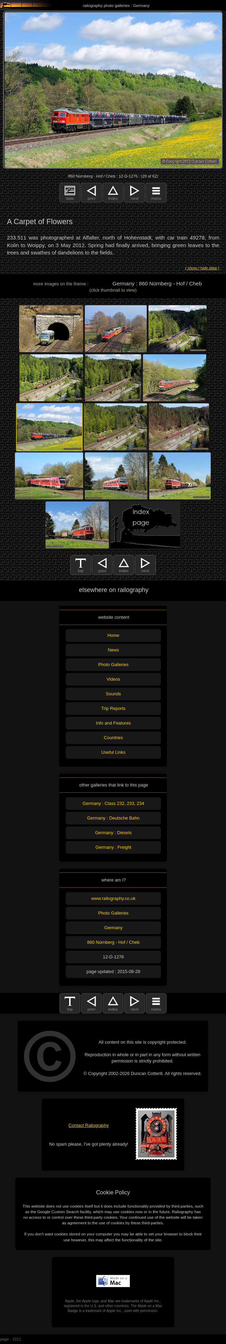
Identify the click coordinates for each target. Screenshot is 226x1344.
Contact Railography (88, 1125)
